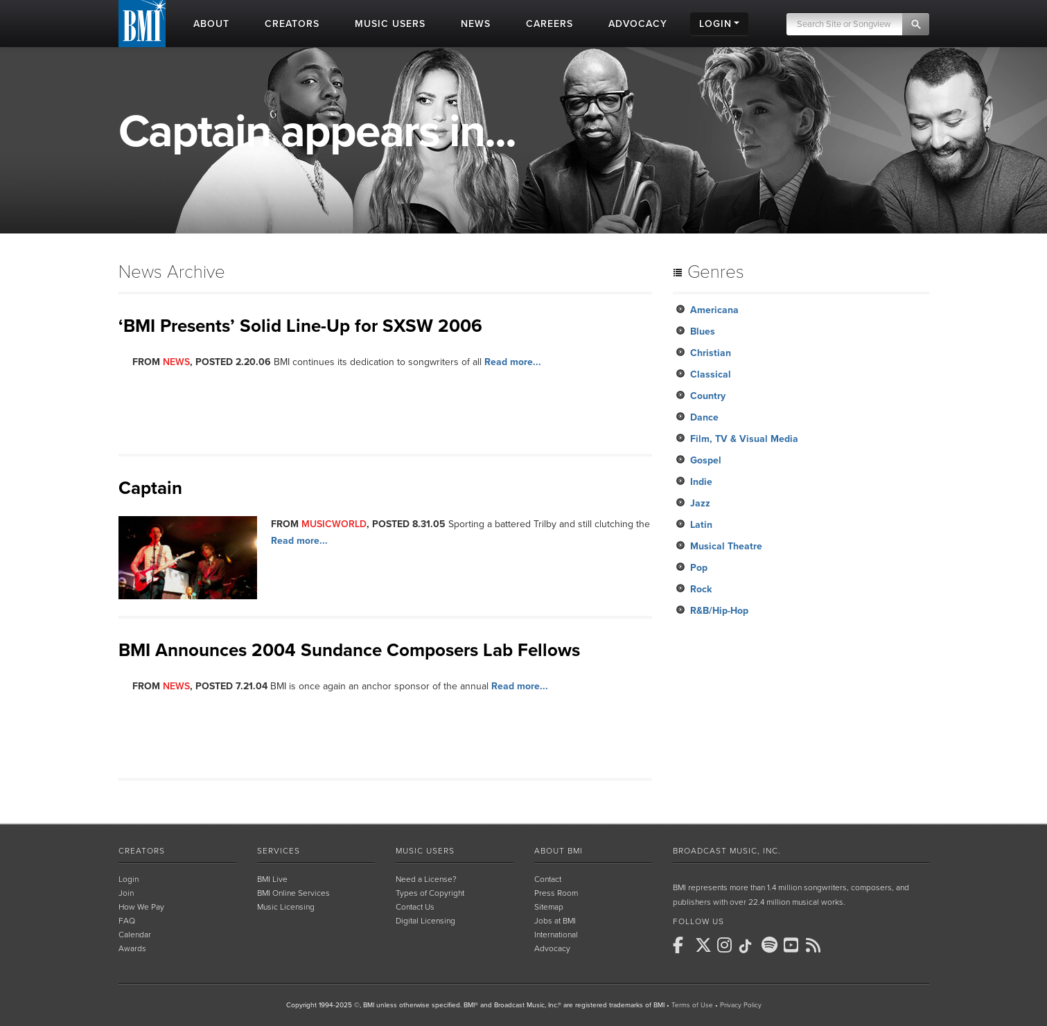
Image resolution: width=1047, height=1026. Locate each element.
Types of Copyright (430, 893)
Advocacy (552, 948)
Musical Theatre (726, 546)
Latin (701, 525)
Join (126, 893)
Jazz (700, 503)
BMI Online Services (293, 893)
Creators (141, 851)
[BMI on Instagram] (727, 945)
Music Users (425, 851)
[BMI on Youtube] (793, 945)
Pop (698, 568)
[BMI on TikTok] (749, 946)
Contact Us (415, 907)
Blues (702, 331)
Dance (704, 417)
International (556, 934)
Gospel (705, 460)
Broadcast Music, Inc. (727, 851)
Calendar (134, 934)
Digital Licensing (425, 921)
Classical (710, 374)
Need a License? (426, 879)
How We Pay (141, 907)
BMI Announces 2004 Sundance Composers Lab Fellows (349, 650)
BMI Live (272, 879)
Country (707, 396)
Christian (710, 353)
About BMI (558, 851)
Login (128, 879)
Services (278, 851)
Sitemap (548, 907)
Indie (701, 482)
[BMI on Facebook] (682, 945)
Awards (132, 948)
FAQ (126, 921)
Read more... (512, 362)
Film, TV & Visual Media (744, 439)
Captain (150, 488)
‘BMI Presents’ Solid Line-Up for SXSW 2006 (300, 326)
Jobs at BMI (555, 921)
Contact (547, 879)
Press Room (556, 893)
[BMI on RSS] (815, 945)
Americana (714, 310)
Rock (701, 589)
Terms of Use (692, 1005)
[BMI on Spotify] (771, 945)
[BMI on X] (704, 945)
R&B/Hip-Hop (719, 611)
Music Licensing (286, 907)
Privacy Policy (741, 1005)
